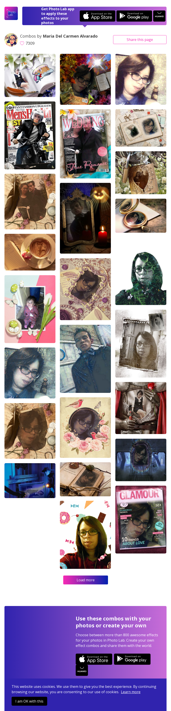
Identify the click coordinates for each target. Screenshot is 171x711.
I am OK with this (29, 701)
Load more (86, 580)
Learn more (130, 691)
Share (140, 39)
